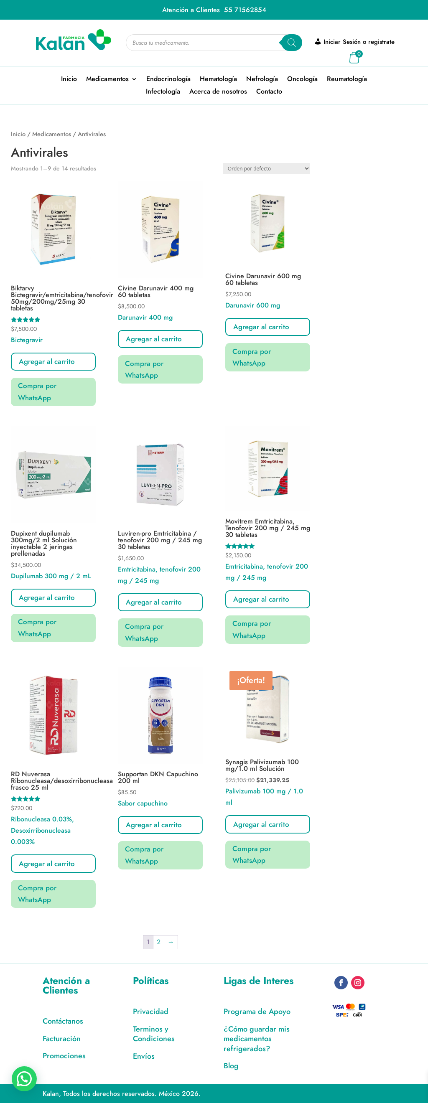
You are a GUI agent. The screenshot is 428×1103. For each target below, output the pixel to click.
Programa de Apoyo (257, 1011)
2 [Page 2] (158, 942)
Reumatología (347, 80)
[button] (24, 1078)
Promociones (64, 1055)
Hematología (218, 80)
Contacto (269, 92)
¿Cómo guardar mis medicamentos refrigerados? (257, 1039)
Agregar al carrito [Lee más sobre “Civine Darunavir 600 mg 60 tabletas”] (261, 327)
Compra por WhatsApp (37, 392)
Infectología (163, 92)
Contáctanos (63, 1021)
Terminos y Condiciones (154, 1034)
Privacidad (150, 1011)
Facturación (62, 1038)
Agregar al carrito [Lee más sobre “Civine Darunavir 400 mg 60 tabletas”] (154, 339)
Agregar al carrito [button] (47, 361)
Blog (231, 1065)
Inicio (69, 80)
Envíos (144, 1056)
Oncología (302, 80)
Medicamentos (107, 80)
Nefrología (262, 80)
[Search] (291, 42)
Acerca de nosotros (218, 92)
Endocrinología (168, 80)
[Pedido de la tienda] (266, 168)
